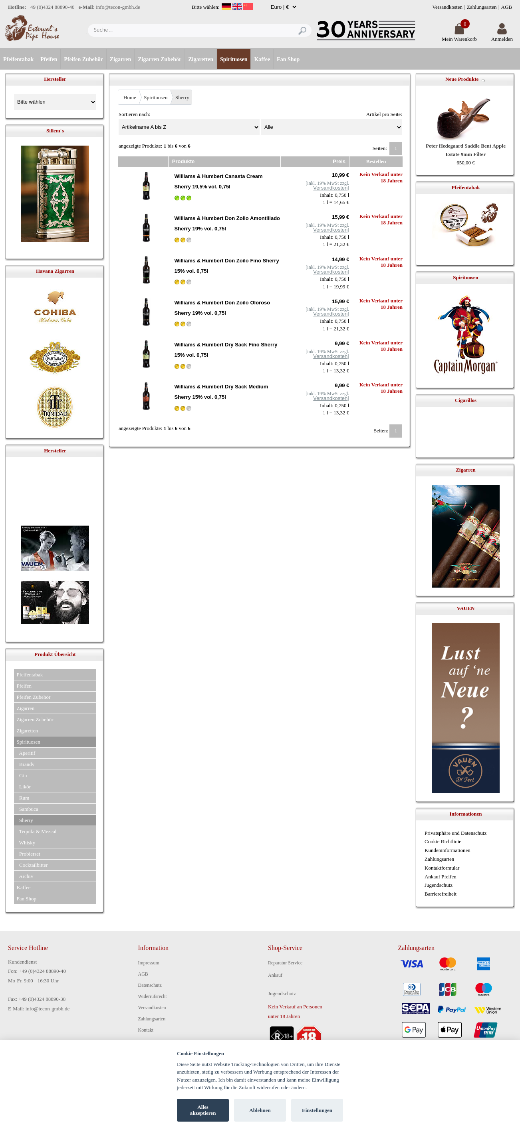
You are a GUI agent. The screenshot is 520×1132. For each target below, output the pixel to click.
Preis (339, 161)
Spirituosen (233, 59)
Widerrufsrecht (152, 996)
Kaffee (262, 59)
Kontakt (146, 1030)
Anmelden (502, 36)
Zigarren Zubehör (159, 59)
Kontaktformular (442, 868)
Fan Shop (288, 59)
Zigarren (120, 59)
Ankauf (275, 975)
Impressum (148, 963)
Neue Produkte (461, 79)
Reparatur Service (285, 963)
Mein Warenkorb (459, 36)
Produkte (183, 161)
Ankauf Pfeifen (440, 877)
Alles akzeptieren (203, 1110)
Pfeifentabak (18, 59)
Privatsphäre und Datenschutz (455, 833)
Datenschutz (150, 985)
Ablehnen (259, 1110)
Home (129, 97)
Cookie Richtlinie (443, 841)
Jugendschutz (439, 885)
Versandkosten (447, 7)
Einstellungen (317, 1110)
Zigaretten (200, 59)
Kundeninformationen (447, 850)
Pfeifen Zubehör (83, 59)
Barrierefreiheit (440, 894)
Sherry (182, 97)
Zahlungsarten (481, 7)
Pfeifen (48, 59)
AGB (506, 7)
